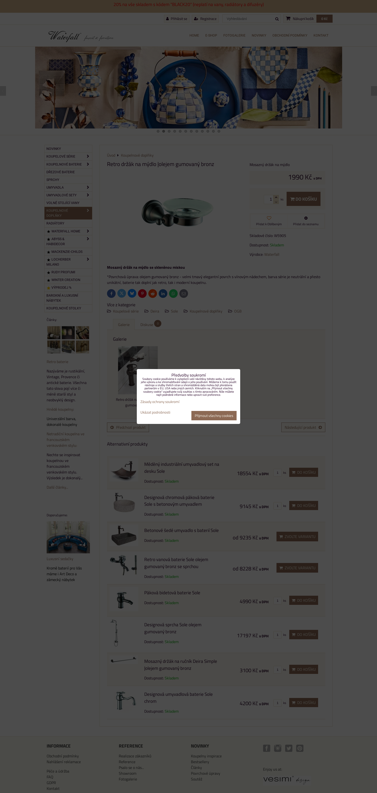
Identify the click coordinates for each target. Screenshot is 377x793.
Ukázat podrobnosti (155, 412)
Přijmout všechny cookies (214, 415)
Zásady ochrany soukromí (159, 401)
